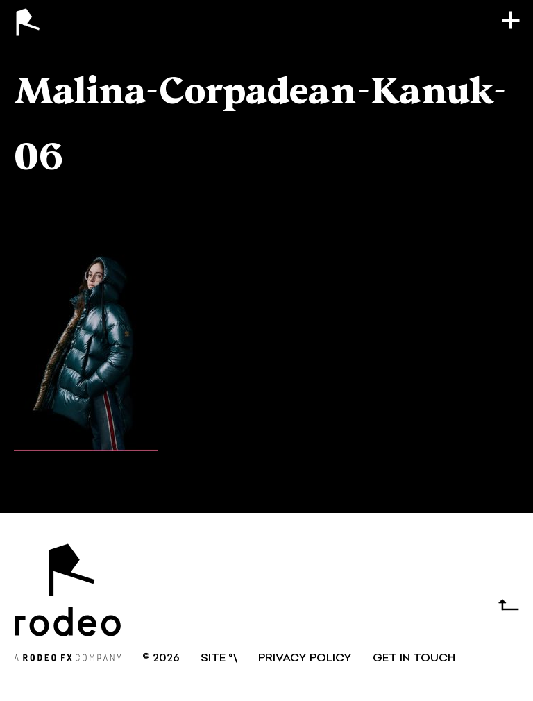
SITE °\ (219, 658)
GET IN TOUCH (414, 658)
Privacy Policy (305, 658)
